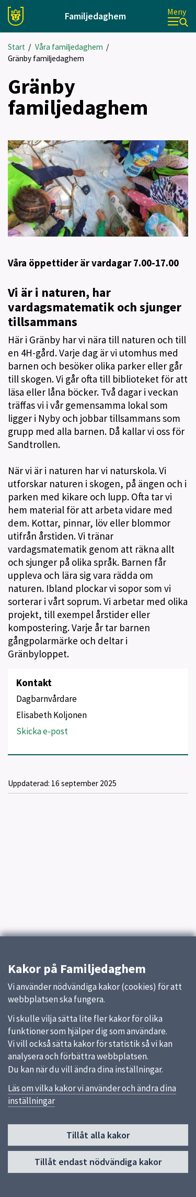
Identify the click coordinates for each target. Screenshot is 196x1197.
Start (16, 47)
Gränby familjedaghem (46, 58)
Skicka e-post (42, 731)
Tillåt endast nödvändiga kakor (98, 1166)
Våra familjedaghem (69, 47)
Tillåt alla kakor (98, 1139)
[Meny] (177, 16)
